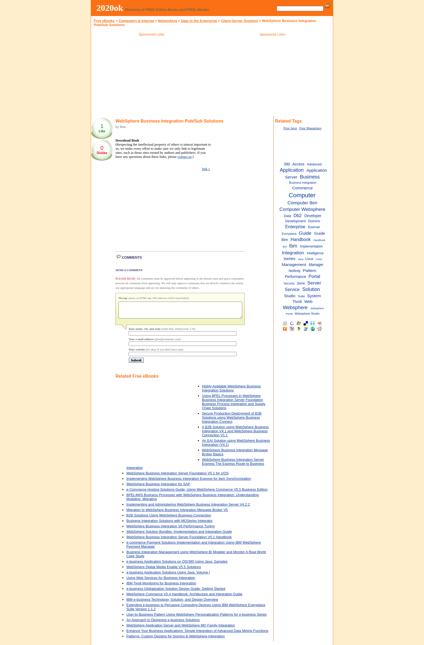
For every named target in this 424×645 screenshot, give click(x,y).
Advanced (314, 164)
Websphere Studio (307, 313)
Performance (295, 277)
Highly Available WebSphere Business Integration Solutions (231, 391)
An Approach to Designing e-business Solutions (163, 623)
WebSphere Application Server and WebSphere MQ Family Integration (180, 629)
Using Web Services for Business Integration (160, 581)
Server (314, 283)
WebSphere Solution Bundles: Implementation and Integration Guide (179, 535)
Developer (313, 216)
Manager (316, 265)
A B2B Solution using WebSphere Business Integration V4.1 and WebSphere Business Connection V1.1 (235, 434)
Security (289, 283)
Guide (305, 233)
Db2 (298, 215)
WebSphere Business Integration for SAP (158, 487)
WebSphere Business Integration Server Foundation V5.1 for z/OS (177, 476)
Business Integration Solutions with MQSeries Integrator (169, 524)
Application (292, 170)
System (314, 295)
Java (300, 259)
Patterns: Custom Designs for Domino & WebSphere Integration (175, 639)
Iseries (289, 258)
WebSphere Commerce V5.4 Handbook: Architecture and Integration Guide (184, 597)
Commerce (302, 188)
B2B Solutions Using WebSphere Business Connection (168, 518)
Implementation (311, 246)
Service (292, 289)
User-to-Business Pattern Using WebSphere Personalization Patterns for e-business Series (196, 618)
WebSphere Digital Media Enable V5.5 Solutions (163, 570)
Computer (302, 195)
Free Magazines (310, 128)
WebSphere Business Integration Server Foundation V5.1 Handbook (179, 540)
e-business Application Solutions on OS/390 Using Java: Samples (176, 565)
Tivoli (297, 301)
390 (287, 164)
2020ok (109, 8)
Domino (314, 221)
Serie (301, 283)
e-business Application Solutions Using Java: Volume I (168, 576)
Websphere (295, 307)
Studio (289, 296)
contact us (184, 157)
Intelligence (315, 253)
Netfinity (295, 271)
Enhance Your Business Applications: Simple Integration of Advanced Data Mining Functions (197, 634)
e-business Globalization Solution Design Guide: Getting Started (175, 592)
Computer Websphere (302, 209)
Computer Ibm (302, 202)
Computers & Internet (136, 21)
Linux (309, 259)
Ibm (293, 246)
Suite (301, 296)
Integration (293, 252)
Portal (314, 276)
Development (295, 221)
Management (294, 264)
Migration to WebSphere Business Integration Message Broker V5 (177, 513)
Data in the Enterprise (199, 21)
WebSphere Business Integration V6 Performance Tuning (170, 529)
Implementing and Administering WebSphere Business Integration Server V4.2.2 (188, 508)
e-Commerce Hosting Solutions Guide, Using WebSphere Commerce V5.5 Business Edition (197, 493)
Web (308, 301)
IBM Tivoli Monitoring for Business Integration (161, 586)
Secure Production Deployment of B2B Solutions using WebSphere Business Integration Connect (231, 421)
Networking (167, 21)
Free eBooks (104, 21)
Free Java (290, 128)
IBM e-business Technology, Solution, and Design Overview (172, 603)
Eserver (314, 227)
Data (287, 216)
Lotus (319, 259)
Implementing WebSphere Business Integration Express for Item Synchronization (188, 482)
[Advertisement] (151, 77)
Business (310, 177)
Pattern (309, 270)
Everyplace (289, 233)
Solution (311, 289)
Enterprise (295, 226)
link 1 (206, 169)
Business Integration (302, 182)
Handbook (301, 239)
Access (298, 164)
